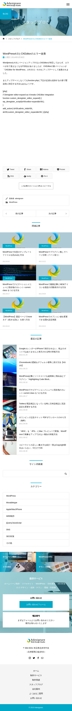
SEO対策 (10, 536)
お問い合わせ (36, 698)
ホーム (36, 671)
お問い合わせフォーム (36, 604)
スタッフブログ (36, 684)
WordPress (13, 202)
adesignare (19, 198)
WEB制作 (10, 516)
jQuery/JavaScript (13, 523)
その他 (9, 543)
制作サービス (36, 675)
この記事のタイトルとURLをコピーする (36, 186)
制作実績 (36, 680)
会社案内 (36, 689)
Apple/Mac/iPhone (14, 509)
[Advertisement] (36, 142)
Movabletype (11, 502)
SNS (8, 529)
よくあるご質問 (36, 693)
